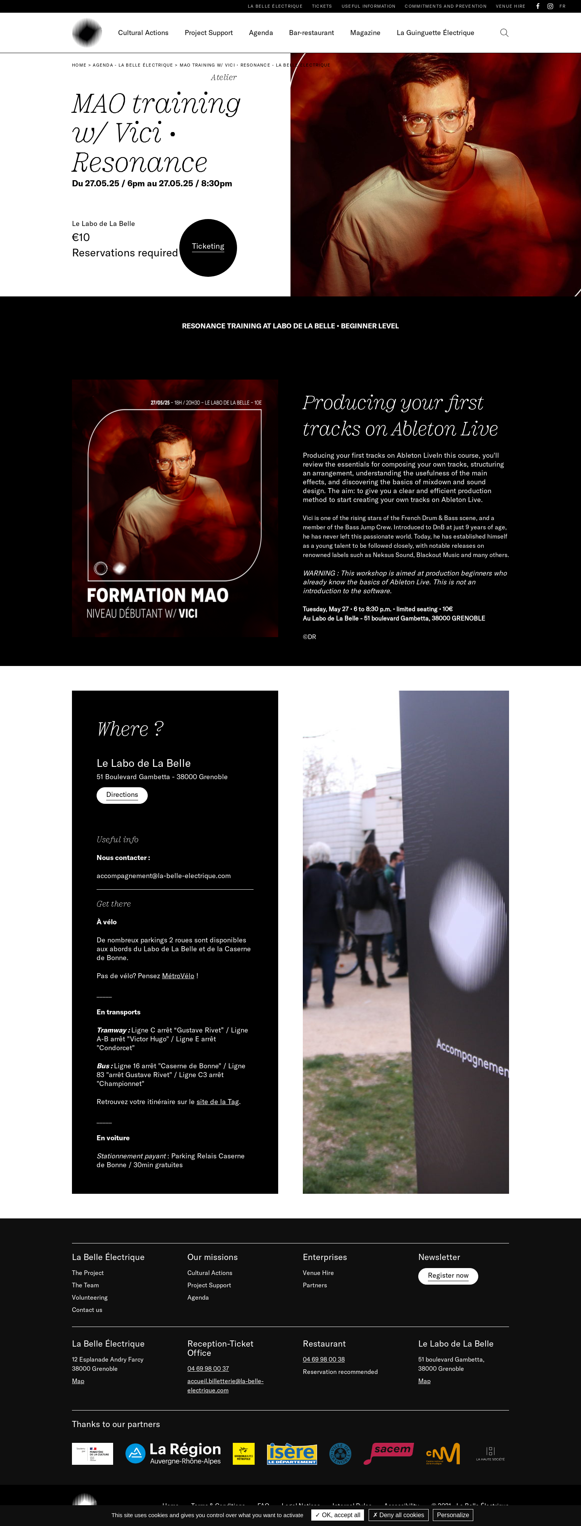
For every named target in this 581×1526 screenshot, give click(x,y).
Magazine (365, 32)
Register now (448, 1275)
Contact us (87, 1309)
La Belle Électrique (275, 6)
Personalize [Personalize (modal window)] (453, 1515)
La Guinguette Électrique (435, 32)
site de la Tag (218, 1101)
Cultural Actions (143, 32)
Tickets (322, 6)
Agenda (261, 32)
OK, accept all (337, 1515)
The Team (85, 1285)
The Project (88, 1273)
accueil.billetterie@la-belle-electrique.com (225, 1385)
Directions (122, 794)
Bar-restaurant (311, 32)
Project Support (209, 32)
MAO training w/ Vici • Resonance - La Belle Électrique (255, 65)
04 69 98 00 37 (208, 1368)
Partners (315, 1285)
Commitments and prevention (446, 6)
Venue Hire (511, 6)
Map (78, 1381)
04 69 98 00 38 (324, 1359)
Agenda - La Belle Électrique (133, 65)
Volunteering (90, 1297)
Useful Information (369, 6)
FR (562, 6)
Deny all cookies (398, 1515)
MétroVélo (178, 975)
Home (79, 65)
